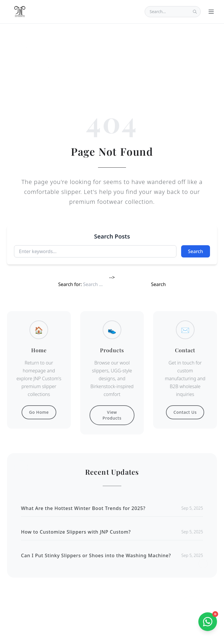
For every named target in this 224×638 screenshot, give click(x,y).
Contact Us (185, 412)
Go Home (39, 412)
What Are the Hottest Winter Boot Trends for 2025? (83, 508)
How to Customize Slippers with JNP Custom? (76, 532)
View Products (112, 415)
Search (195, 251)
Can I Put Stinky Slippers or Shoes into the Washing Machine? (96, 555)
